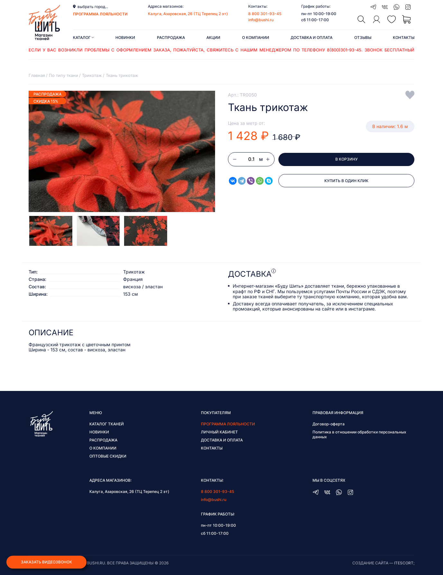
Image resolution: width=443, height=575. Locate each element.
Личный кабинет (219, 432)
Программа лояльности (228, 424)
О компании (255, 37)
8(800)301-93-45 (344, 49)
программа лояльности (100, 14)
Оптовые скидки (107, 456)
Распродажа (171, 37)
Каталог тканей (106, 424)
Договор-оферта (328, 424)
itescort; (404, 563)
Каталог (83, 37)
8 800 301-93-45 (264, 13)
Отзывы (362, 37)
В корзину (346, 159)
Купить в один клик (346, 181)
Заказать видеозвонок (46, 561)
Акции (213, 37)
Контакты (403, 37)
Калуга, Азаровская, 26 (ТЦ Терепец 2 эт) (188, 13)
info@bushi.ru (261, 19)
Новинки (125, 37)
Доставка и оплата (311, 37)
